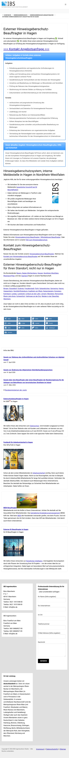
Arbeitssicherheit (39, 473)
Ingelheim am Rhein (35, 291)
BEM (19, 516)
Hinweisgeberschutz (20, 15)
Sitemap (63, 749)
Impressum (40, 749)
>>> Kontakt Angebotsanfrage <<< (26, 49)
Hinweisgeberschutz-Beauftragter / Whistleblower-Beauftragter (37, 237)
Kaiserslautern (48, 291)
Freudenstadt (29, 288)
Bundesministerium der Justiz (16, 390)
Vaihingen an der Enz (33, 296)
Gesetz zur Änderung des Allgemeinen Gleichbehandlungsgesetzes (28, 370)
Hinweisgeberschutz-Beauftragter (41, 15)
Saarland (24, 276)
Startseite (7, 15)
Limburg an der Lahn (32, 294)
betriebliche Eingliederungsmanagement (45, 513)
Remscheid (59, 294)
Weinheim (7, 299)
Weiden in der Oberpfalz (50, 296)
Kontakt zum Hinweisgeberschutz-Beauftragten (20, 256)
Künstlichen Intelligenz (34, 561)
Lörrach (44, 294)
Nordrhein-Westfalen (51, 273)
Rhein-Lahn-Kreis (9, 296)
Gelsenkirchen (44, 288)
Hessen (40, 273)
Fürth (37, 288)
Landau (14, 294)
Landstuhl (21, 294)
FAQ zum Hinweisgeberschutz (36, 240)
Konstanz (57, 291)
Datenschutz (34, 426)
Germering (54, 288)
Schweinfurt (20, 296)
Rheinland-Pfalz (9, 276)
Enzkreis (21, 288)
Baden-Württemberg (29, 273)
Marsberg (50, 294)
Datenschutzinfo (52, 749)
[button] (66, 4)
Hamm (61, 288)
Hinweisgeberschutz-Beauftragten (42, 254)
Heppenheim (8, 291)
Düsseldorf (13, 288)
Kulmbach (7, 294)
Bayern (19, 273)
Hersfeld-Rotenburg (20, 291)
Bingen (5, 288)
